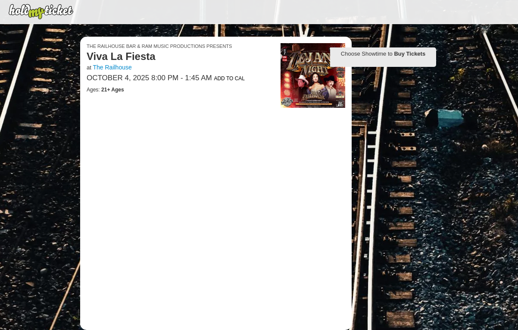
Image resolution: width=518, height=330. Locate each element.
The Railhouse (112, 67)
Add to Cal (229, 78)
